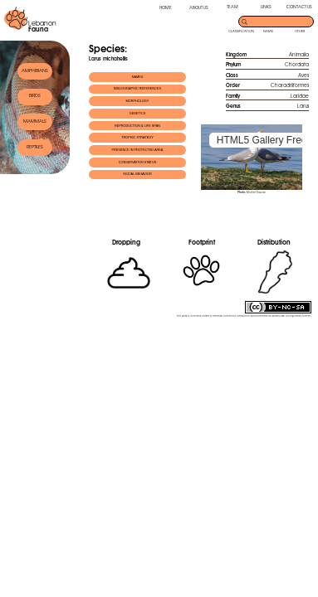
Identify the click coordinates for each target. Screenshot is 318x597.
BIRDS (35, 95)
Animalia (299, 54)
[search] (281, 20)
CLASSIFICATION (241, 31)
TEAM (232, 6)
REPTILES (35, 146)
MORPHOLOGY (137, 101)
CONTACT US (298, 6)
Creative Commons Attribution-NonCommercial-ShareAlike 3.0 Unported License (262, 316)
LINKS (266, 6)
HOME (165, 7)
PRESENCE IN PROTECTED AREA (138, 150)
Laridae (300, 96)
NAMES (138, 77)
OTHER (300, 31)
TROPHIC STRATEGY (137, 137)
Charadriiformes (290, 85)
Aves (303, 75)
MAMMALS (34, 121)
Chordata (297, 64)
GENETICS (138, 113)
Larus (303, 105)
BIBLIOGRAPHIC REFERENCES (137, 88)
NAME (268, 31)
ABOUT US (198, 7)
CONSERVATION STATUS (138, 162)
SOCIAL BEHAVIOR (137, 174)
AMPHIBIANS (35, 70)
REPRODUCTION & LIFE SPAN (137, 126)
